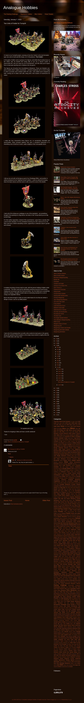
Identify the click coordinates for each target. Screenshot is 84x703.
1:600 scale (69, 424)
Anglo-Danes (70, 438)
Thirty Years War (75, 639)
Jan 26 (60, 369)
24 (56, 343)
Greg (61, 524)
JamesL (60, 540)
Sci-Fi (78, 615)
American (67, 436)
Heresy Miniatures (66, 529)
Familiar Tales (72, 500)
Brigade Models (76, 460)
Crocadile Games (70, 482)
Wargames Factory (58, 658)
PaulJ (55, 588)
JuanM (60, 543)
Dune (67, 492)
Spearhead (77, 625)
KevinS (69, 545)
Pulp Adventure (65, 598)
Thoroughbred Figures (58, 641)
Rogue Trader (61, 609)
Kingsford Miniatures (63, 548)
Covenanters (69, 481)
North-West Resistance (68, 577)
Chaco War (56, 470)
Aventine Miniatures (76, 444)
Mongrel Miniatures (58, 569)
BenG (66, 450)
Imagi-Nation (77, 534)
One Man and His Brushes (60, 311)
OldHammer (62, 582)
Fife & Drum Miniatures (63, 503)
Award (62, 446)
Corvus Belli (64, 481)
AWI (65, 446)
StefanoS (67, 630)
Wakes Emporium (72, 653)
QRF (70, 598)
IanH (65, 534)
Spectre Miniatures (58, 626)
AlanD (77, 435)
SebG (55, 618)
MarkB (66, 561)
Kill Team (64, 546)
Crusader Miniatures (65, 484)
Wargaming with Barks (59, 331)
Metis (55, 564)
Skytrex (78, 622)
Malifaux (70, 559)
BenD (63, 450)
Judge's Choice (66, 543)
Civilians (73, 474)
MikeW (78, 564)
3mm (65, 430)
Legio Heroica (65, 556)
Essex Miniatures (71, 498)
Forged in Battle (68, 509)
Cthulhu (78, 484)
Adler (55, 435)
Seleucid (65, 618)
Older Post (46, 500)
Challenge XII (57, 471)
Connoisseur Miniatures (60, 479)
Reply (9, 453)
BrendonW (56, 460)
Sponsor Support (76, 626)
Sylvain (66, 634)
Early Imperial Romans (63, 494)
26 (56, 338)
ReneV (68, 604)
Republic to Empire (75, 604)
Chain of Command (63, 470)
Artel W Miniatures (68, 442)
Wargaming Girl (58, 325)
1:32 (55, 424)
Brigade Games (67, 460)
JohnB (68, 542)
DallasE (55, 487)
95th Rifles (62, 431)
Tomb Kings (74, 644)
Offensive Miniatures (65, 580)
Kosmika (55, 551)
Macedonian (56, 559)
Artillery (74, 443)
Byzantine (75, 463)
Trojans (67, 647)
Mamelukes (78, 559)
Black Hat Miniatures (72, 452)
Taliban (55, 636)
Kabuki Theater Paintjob (75, 543)
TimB (71, 642)
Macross (61, 559)
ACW (70, 433)
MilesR (55, 566)
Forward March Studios (60, 293)
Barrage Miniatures (58, 447)
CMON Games (68, 476)
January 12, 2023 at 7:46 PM (17, 449)
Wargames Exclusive (75, 656)
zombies (59, 666)
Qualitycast (75, 598)
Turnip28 (26, 441)
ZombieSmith (64, 666)
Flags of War (77, 505)
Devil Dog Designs (76, 489)
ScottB (66, 617)
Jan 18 (60, 375)
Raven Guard (63, 601)
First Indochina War (66, 505)
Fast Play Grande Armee (71, 502)
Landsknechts (73, 551)
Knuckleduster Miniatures (59, 550)
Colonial (78, 476)
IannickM (68, 534)
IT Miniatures (57, 539)
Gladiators (63, 520)
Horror (62, 531)
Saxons (55, 615)
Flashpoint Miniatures (66, 506)
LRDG (79, 558)
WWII (61, 665)
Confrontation (77, 478)
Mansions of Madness (59, 561)
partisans (63, 586)
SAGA (63, 612)
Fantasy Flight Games (59, 502)
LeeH (59, 556)
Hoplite (58, 531)
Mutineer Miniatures (74, 572)
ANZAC (70, 439)
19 (56, 394)
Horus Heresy (68, 531)
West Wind (56, 663)
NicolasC (56, 575)
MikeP (75, 564)
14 (56, 406)
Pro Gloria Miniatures (65, 596)
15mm (62, 426)
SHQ (79, 620)
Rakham (76, 599)
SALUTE (68, 612)
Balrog (74, 446)
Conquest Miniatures (74, 479)
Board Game (74, 457)
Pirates (55, 595)
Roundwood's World (59, 313)
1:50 (63, 424)
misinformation (72, 567)
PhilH (70, 591)
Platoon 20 (63, 595)
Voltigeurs (64, 653)
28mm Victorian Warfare (60, 273)
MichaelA (65, 564)
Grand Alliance (61, 521)
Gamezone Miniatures (71, 516)
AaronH (76, 431)
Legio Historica (72, 556)
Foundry (60, 511)
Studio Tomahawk (73, 633)
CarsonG (60, 468)
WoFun (55, 665)
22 (56, 388)
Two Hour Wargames (58, 648)
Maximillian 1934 (71, 562)
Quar (79, 598)
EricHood (58, 699)
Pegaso (68, 588)
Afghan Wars (59, 435)
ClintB (63, 476)
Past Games (68, 586)
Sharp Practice (73, 620)
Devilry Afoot (57, 490)
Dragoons (64, 492)
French (68, 513)
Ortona (62, 583)
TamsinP (63, 636)
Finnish (69, 503)
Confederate (71, 478)
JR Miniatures (74, 542)
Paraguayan (77, 585)
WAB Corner (57, 321)
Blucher (59, 457)
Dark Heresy (68, 487)
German (77, 518)
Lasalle (59, 553)
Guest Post (62, 526)
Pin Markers (77, 593)
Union (69, 649)
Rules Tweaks (49, 14)
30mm (55, 430)
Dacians (75, 485)
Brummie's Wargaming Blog (61, 277)
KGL (73, 545)
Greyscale (65, 524)
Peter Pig (62, 591)
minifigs (59, 567)
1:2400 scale (68, 423)
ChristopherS (57, 474)
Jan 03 (60, 384)
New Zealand (69, 574)
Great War (60, 523)
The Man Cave (57, 315)
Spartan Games (71, 625)
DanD (59, 487)
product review (76, 596)
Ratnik (58, 601)
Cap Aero (62, 466)
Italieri (71, 539)
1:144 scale (59, 423)
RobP (79, 607)
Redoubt (78, 603)
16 (56, 401)
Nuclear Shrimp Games (66, 578)
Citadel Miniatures (65, 474)
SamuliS (73, 612)
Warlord (72, 660)
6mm (55, 431)
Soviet (68, 623)
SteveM (66, 631)
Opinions (55, 583)
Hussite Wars (69, 532)
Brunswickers (77, 462)
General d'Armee (71, 518)
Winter (78, 663)
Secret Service (60, 618)
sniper (61, 623)
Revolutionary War (75, 606)
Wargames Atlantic (66, 656)
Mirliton (67, 567)
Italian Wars (66, 539)
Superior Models (57, 634)
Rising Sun (71, 607)
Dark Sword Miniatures (75, 487)
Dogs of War (71, 490)
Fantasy (77, 500)
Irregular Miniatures (72, 537)
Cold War (74, 476)
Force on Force (74, 508)
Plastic (59, 595)
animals (62, 439)
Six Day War (68, 622)
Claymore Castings (58, 476)
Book (79, 458)
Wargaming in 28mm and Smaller (62, 327)
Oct (58, 349)
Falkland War (65, 500)
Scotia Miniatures (58, 617)
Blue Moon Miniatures (66, 457)
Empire (55, 497)
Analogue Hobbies (20, 7)
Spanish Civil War (58, 625)
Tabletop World (77, 634)
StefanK (63, 630)
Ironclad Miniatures (64, 537)
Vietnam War (66, 652)
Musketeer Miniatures (60, 572)
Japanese (65, 540)
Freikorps (63, 513)
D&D (73, 485)
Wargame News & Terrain (60, 323)
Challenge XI (77, 470)
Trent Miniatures (61, 647)
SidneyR (56, 622)
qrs (72, 598)
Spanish (78, 623)
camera (73, 465)
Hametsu (60, 527)
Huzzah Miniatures (76, 532)
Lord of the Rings (70, 558)
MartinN (78, 561)
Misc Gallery (38, 14)
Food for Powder (76, 506)
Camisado (56, 281)
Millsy (59, 566)
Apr (58, 360)
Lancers (60, 551)
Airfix (74, 435)
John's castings (62, 542)
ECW (60, 495)
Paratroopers (57, 586)
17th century (67, 426)
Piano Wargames (76, 591)
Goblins (67, 519)
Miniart (55, 567)
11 (56, 412)
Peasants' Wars (63, 588)
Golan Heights (73, 520)
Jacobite (78, 539)
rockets (55, 609)
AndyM (65, 438)
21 (56, 390)
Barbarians (78, 446)
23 (56, 345)
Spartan (65, 625)
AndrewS (61, 438)
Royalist (78, 609)
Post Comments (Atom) (17, 504)
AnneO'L (67, 439)
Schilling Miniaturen (73, 615)
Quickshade (66, 599)
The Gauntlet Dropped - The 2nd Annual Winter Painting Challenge (69, 188)
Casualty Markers (66, 468)
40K (67, 430)
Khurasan (76, 545)
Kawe (55, 545)
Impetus (72, 535)
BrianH (61, 460)
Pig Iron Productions (63, 593)
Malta (74, 559)
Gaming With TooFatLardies (61, 295)
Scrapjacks (75, 617)
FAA (61, 500)
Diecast (62, 490)
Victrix (60, 652)
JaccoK (74, 539)
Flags (73, 505)
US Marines (74, 648)
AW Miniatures (57, 446)
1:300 (79, 423)
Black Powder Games (59, 275)
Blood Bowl (74, 455)
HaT (60, 529)
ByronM (70, 463)
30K (79, 428)
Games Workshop (62, 516)
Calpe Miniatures (66, 465)
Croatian (65, 482)
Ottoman (78, 583)
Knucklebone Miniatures (18, 441)
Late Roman (64, 553)
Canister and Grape (59, 283)
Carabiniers (77, 466)
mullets (63, 570)
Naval (63, 574)
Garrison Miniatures (64, 518)
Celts (72, 468)
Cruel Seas (56, 484)
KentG (58, 545)
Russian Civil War (66, 611)
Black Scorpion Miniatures (63, 454)
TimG (74, 642)
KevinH (65, 545)
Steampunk (75, 628)
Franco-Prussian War (72, 511)
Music (79, 570)
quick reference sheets (58, 599)
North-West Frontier (58, 577)
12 (56, 410)
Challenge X (71, 470)
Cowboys (75, 481)
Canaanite (78, 465)
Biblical (74, 450)
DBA (62, 489)
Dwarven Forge (72, 492)
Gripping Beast (72, 524)
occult (79, 578)
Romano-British (68, 609)
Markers (71, 561)
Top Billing (60, 645)
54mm (78, 430)
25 (56, 341)
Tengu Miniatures (69, 636)
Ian (62, 534)
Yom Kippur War (76, 665)
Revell (68, 606)
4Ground (75, 430)
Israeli (79, 537)
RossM (74, 609)
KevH (62, 545)
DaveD (55, 489)
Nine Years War (61, 575)
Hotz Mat (73, 531)
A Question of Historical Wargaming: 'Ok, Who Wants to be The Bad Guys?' (70, 218)
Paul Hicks (77, 586)
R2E (70, 599)
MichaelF (70, 564)
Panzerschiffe (71, 585)
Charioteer (64, 473)
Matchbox (56, 562)
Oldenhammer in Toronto (60, 309)
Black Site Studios (73, 454)
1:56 (65, 424)
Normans (68, 575)
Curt (13, 460)
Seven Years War (71, 618)
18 (56, 397)
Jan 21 (60, 371)
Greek (75, 523)
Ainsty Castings (66, 435)
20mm (64, 428)
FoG (71, 506)
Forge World (60, 509)
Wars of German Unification (65, 661)
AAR (73, 431)
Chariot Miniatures (58, 473)
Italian (61, 539)
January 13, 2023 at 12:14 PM (24, 460)
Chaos (72, 471)
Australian (64, 444)
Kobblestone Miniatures (71, 550)
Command (56, 478)
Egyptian (68, 495)
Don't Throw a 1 (58, 287)
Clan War (77, 474)
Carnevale (56, 468)
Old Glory (72, 580)
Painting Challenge (60, 585)
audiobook (60, 444)
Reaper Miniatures (75, 601)
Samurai (78, 612)
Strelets (59, 633)
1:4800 (59, 424)
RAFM (73, 599)
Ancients (56, 438)
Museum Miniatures (72, 570)
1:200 (63, 423)
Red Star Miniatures (69, 602)
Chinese (74, 473)
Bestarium (71, 450)
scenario (67, 615)
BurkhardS (56, 463)
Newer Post (8, 500)
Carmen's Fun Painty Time (60, 285)
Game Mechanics (72, 515)
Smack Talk (56, 623)
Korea (79, 550)
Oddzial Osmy (57, 580)
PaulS (58, 588)
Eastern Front (74, 493)
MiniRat (63, 567)
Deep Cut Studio (67, 489)
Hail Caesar (73, 526)
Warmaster (56, 661)
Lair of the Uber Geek (59, 301)
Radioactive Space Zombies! (68, 167)
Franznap (59, 513)
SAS (71, 614)
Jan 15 (60, 378)
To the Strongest (63, 644)
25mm (68, 428)
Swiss (62, 634)
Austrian (69, 444)
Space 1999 (72, 623)
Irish (58, 537)
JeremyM (70, 540)
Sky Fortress (74, 622)
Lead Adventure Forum (59, 305)
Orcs (59, 583)
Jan (58, 367)
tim (9, 449)
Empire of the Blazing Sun (63, 497)
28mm (9, 441)
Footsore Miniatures (58, 508)
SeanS (79, 617)
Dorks (60, 492)
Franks (78, 511)
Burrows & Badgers (63, 463)
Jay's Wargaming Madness (60, 299)
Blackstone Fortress (66, 455)
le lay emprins (57, 303)
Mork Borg (77, 569)
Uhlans (65, 649)
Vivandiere (59, 653)
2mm (77, 428)
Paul (73, 586)
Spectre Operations (68, 626)
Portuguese (74, 595)
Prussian (56, 598)
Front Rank (59, 515)
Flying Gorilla (57, 291)
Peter (58, 591)
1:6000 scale (75, 424)
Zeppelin (55, 666)
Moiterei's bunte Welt (59, 307)
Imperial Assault (66, 535)
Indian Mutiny (77, 535)
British (66, 462)
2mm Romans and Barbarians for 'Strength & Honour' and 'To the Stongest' (69, 249)
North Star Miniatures (75, 575)
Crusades (73, 484)
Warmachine (77, 660)
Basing (70, 447)
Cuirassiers (56, 486)
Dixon (66, 490)
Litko (65, 558)
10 (56, 414)
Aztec (67, 446)
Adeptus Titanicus (76, 433)
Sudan (78, 633)
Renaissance (57, 604)
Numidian (75, 578)
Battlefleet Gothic (70, 449)
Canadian (56, 466)
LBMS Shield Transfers (72, 553)
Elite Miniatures (77, 495)
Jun (58, 358)
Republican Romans (58, 606)
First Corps (59, 505)
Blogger (70, 699)
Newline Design (76, 574)
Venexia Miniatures (63, 650)
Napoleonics (57, 574)
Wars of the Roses (75, 661)
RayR (68, 601)
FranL (55, 513)
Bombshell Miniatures (72, 458)
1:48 (57, 424)
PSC (59, 598)
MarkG (74, 561)
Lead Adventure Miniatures (65, 554)
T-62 (73, 634)
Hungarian (56, 532)
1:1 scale (72, 421)
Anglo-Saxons (77, 438)
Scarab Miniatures (61, 615)
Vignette (71, 652)
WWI (58, 665)
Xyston (64, 665)
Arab (73, 439)
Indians (55, 537)
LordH (76, 558)
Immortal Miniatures (58, 535)
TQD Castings (77, 645)
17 (56, 399)
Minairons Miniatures (66, 565)
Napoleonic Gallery (26, 14)
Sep (58, 351)
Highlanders (73, 529)
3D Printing (60, 430)
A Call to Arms (68, 431)
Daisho (78, 485)
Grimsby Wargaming (59, 297)
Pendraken (73, 588)
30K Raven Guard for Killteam (63, 23)
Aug (58, 354)
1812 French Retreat (75, 426)
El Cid (71, 495)
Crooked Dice (77, 482)
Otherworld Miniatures (70, 583)
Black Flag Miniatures (63, 452)
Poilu (67, 595)
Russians (73, 611)
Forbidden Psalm (67, 508)
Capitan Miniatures (70, 466)
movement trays (57, 570)
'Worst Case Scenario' (64, 421)
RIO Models (66, 607)
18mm (55, 428)
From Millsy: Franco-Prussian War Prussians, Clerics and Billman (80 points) (69, 179)
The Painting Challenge (11, 14)
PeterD (67, 591)
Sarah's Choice (57, 614)
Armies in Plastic (67, 441)
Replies (11, 457)
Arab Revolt (77, 439)
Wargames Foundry (69, 658)
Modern (78, 567)
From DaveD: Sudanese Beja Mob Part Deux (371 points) (69, 208)
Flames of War (57, 506)
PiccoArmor (56, 593)
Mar (58, 362)
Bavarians (56, 450)
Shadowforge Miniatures (64, 620)
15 (56, 403)
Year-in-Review (69, 665)
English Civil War (58, 498)
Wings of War (74, 663)
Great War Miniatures (68, 523)
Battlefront (77, 449)
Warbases (73, 655)
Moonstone (65, 569)
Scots (63, 617)
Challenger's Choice (65, 471)
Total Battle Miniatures (68, 645)
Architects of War (58, 441)
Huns (60, 532)
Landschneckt (66, 551)
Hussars (63, 532)
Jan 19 (60, 373)
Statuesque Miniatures (67, 628)
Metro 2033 (59, 564)
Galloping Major (66, 515)
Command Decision (63, 478)
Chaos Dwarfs (77, 471)
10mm (58, 426)
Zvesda (71, 666)
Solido (64, 623)
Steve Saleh (61, 631)
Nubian (59, 578)
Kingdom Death (70, 547)
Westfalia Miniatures (65, 663)
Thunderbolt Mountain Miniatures (60, 642)
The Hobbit (69, 637)
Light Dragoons (60, 558)
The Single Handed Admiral (61, 317)
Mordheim (72, 569)
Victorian (71, 650)
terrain (75, 636)
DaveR (59, 489)
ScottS (70, 617)
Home (27, 500)
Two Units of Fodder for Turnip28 (66, 382)
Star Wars (59, 628)
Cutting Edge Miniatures (66, 485)
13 (56, 408)
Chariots (69, 473)
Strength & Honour (65, 633)
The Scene (67, 639)
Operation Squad (76, 582)
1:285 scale (74, 423)
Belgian (60, 450)
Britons (71, 462)
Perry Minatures (62, 590)
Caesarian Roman (58, 465)
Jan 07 (60, 380)
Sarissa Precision (66, 614)
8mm (58, 431)
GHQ (55, 520)
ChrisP (78, 473)
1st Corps (59, 428)
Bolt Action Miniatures (60, 458)
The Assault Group (62, 637)
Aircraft (71, 435)
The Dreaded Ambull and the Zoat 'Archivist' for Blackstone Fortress (69, 259)
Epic (65, 498)
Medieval (78, 562)
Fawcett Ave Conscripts (60, 289)
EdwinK (63, 495)
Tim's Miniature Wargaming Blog (62, 319)
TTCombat (73, 647)
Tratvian (55, 647)
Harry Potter (71, 527)
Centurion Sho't (77, 468)
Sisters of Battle (61, 622)
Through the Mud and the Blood (72, 641)
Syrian (69, 634)
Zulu (68, 666)
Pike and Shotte (71, 593)
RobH (75, 607)
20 (56, 392)
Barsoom (66, 447)
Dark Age (62, 487)
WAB (67, 653)
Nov (58, 347)
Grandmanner (69, 521)
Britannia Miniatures (58, 462)
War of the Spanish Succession (63, 655)
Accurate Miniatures (63, 433)
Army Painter (61, 443)
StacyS (55, 628)
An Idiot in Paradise (75, 436)
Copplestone (57, 481)
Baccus (70, 446)
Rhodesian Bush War (58, 607)
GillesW (58, 520)
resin (65, 606)
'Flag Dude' (56, 421)
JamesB (56, 540)
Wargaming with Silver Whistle (61, 329)
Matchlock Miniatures (62, 562)
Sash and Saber (76, 614)
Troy (70, 647)
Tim (68, 642)
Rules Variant (57, 611)
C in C (78, 463)
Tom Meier (69, 644)
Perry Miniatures (72, 590)
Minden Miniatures (75, 566)
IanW (72, 534)
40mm (70, 430)
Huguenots (78, 531)
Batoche (75, 447)
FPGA (65, 511)
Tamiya (58, 636)
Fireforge (74, 503)
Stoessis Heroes (72, 631)
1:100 (76, 421)
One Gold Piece (69, 582)
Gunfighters (68, 526)
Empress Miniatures (75, 497)
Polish (70, 595)
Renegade (63, 604)
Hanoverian (65, 527)
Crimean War (60, 482)
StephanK (72, 629)
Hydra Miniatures (57, 534)
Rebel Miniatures (58, 603)
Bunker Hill (56, 279)
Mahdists (66, 559)
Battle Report (62, 449)
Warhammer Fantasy (64, 660)
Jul (58, 356)
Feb (58, 365)
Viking (75, 652)
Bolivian (78, 457)
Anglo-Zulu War (57, 439)
